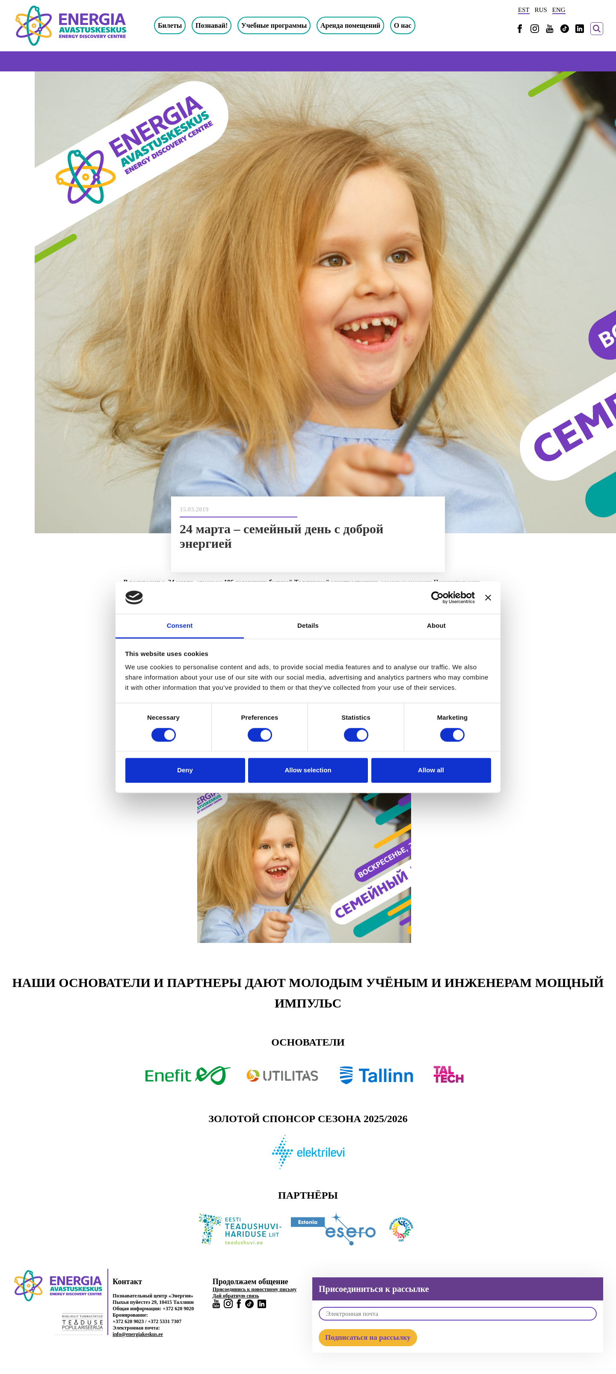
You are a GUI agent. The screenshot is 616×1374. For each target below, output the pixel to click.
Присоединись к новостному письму (255, 1289)
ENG (559, 9)
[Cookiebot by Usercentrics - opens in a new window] (437, 597)
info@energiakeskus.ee (138, 1334)
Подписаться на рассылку (368, 1337)
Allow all (431, 770)
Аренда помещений (350, 25)
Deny (185, 770)
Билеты (170, 25)
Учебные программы (274, 25)
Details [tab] (308, 625)
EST (524, 9)
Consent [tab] (180, 625)
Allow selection (307, 770)
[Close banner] (488, 597)
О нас (403, 25)
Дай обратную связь (236, 1296)
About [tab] (436, 625)
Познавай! (211, 25)
